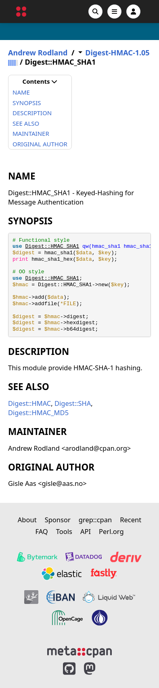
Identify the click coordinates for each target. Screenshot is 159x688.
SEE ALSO (26, 123)
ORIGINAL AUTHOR (40, 144)
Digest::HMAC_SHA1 (52, 246)
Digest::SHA (72, 403)
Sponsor (58, 519)
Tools (64, 531)
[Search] (95, 11)
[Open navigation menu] (114, 11)
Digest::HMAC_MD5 (38, 412)
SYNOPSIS (27, 103)
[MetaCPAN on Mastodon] (98, 669)
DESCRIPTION (32, 113)
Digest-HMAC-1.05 (117, 52)
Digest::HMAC (29, 403)
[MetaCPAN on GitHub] (69, 669)
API (85, 531)
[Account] (133, 11)
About (27, 519)
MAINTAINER (31, 133)
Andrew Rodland (37, 52)
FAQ (41, 531)
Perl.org (111, 531)
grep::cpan (95, 519)
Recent (130, 519)
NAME (21, 92)
